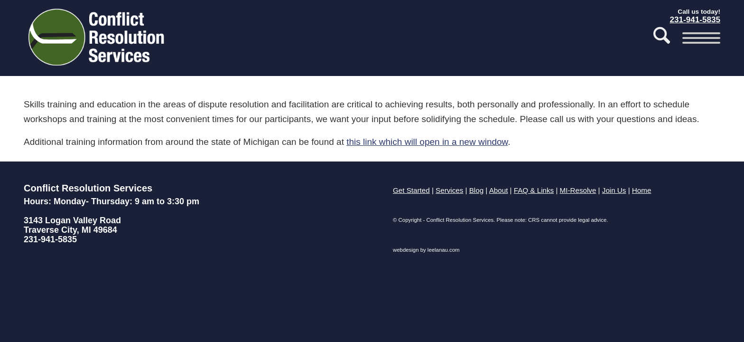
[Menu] (698, 38)
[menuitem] (661, 38)
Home (641, 190)
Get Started (411, 190)
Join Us (614, 190)
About (498, 190)
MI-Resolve (578, 190)
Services (449, 190)
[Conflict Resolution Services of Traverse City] (98, 40)
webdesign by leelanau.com (426, 250)
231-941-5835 (50, 239)
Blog (476, 190)
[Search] (661, 38)
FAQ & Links (534, 190)
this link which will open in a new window (427, 142)
